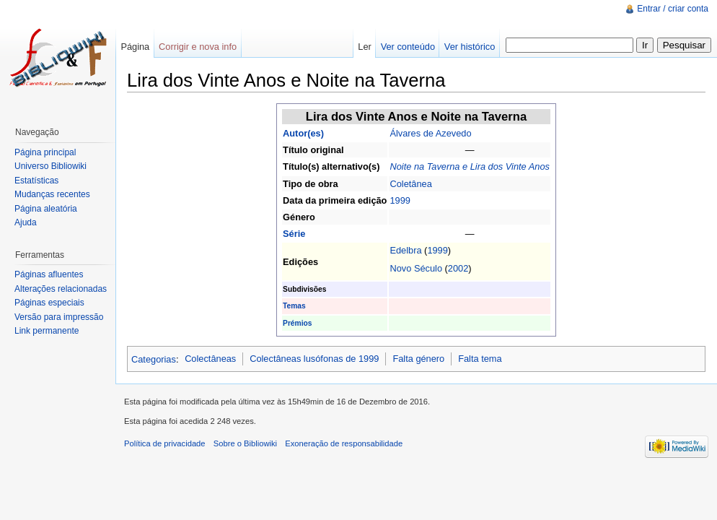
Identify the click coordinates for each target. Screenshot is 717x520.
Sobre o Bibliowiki (245, 443)
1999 (400, 200)
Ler (364, 46)
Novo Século (416, 268)
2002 (458, 268)
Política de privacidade (165, 443)
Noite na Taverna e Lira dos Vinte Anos (469, 166)
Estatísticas (36, 181)
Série (294, 233)
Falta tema (479, 358)
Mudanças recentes (52, 194)
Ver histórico (469, 46)
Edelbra (405, 250)
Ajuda (25, 222)
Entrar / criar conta (672, 9)
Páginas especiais (49, 303)
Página (134, 46)
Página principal (45, 152)
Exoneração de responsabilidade (344, 443)
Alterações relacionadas (60, 289)
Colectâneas (210, 358)
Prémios (297, 323)
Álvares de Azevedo (430, 133)
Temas (294, 306)
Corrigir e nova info (198, 46)
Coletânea (410, 183)
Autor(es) (303, 133)
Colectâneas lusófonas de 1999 (314, 358)
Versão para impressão (58, 317)
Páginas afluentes (48, 274)
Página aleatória (45, 209)
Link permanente (46, 331)
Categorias (153, 358)
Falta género (418, 358)
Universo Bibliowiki (50, 166)
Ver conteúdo (408, 46)
